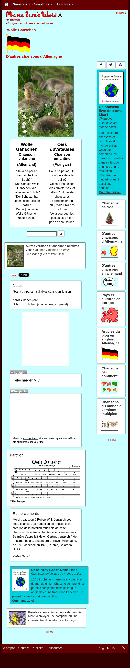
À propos (9, 648)
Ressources (54, 648)
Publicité (37, 648)
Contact (23, 648)
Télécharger (18, 501)
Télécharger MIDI (27, 380)
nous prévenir (30, 438)
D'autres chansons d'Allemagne (34, 56)
